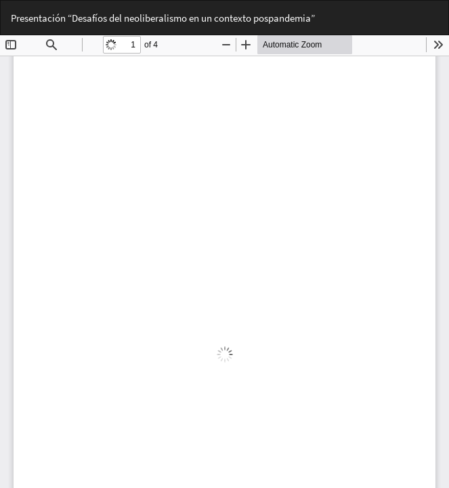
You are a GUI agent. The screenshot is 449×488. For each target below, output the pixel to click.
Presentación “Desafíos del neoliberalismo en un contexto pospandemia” (163, 18)
